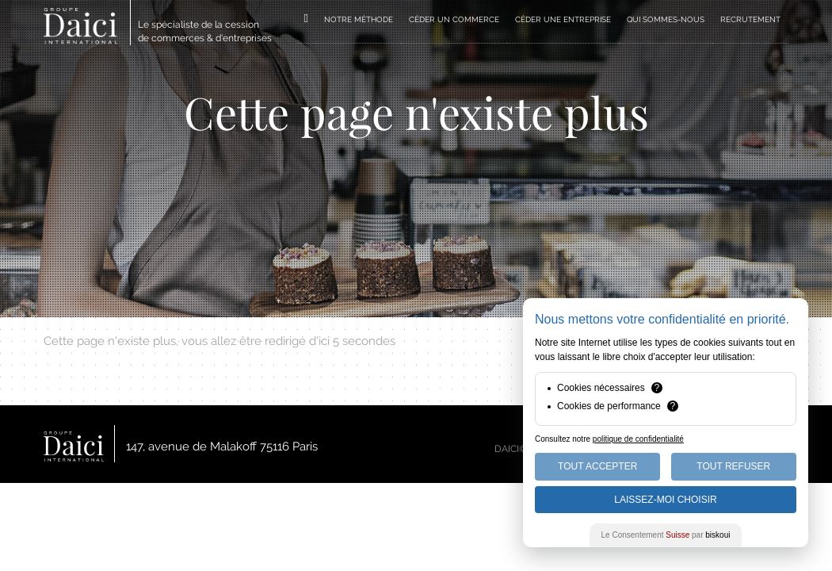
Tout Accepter (597, 466)
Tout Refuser (733, 466)
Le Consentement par (666, 535)
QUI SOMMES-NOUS (665, 19)
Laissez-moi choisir (665, 499)
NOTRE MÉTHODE (358, 19)
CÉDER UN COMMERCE (454, 19)
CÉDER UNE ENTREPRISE (563, 19)
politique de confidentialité (638, 439)
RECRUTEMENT (750, 19)
